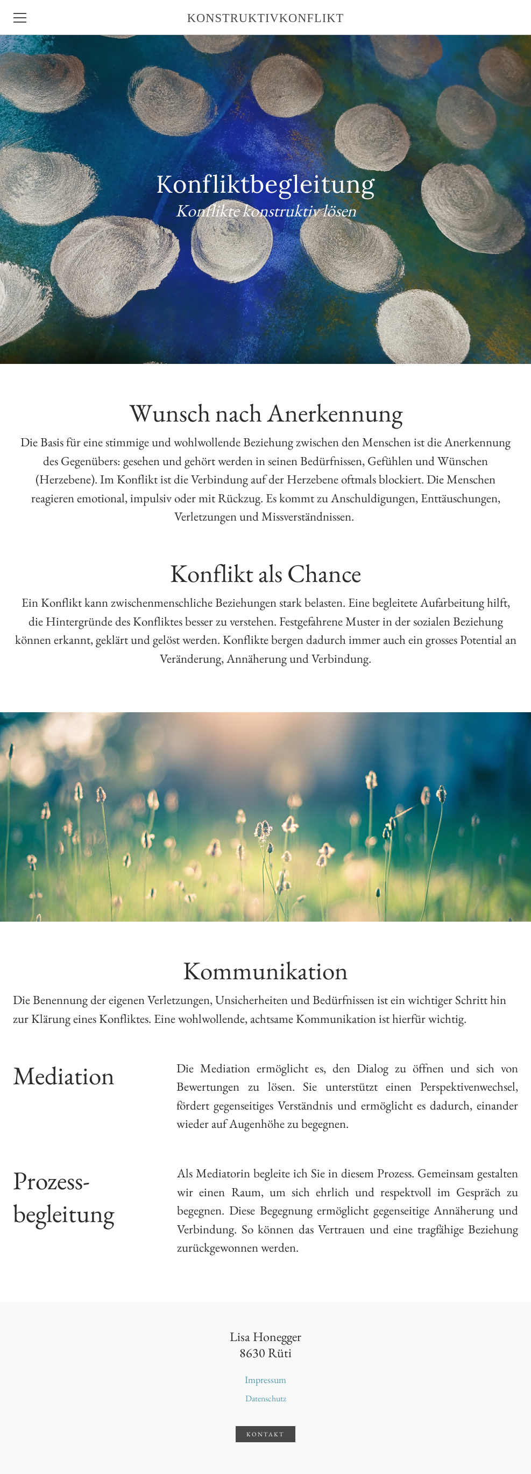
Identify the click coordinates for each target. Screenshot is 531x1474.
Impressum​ (265, 1379)
